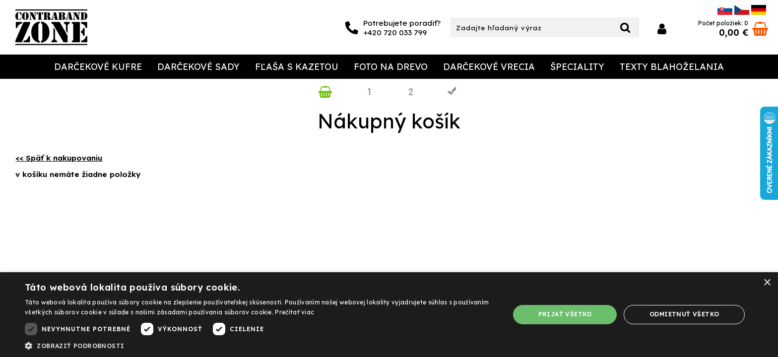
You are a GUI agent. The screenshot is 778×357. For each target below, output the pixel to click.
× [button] (767, 283)
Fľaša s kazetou (296, 66)
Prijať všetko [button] (565, 314)
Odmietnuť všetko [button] (684, 314)
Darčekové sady (198, 66)
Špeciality (577, 66)
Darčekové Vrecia (489, 66)
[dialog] (389, 314)
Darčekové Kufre (98, 66)
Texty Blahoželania (672, 66)
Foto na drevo (391, 66)
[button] (260, 345)
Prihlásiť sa (661, 29)
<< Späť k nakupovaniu (58, 158)
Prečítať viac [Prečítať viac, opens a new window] (294, 312)
